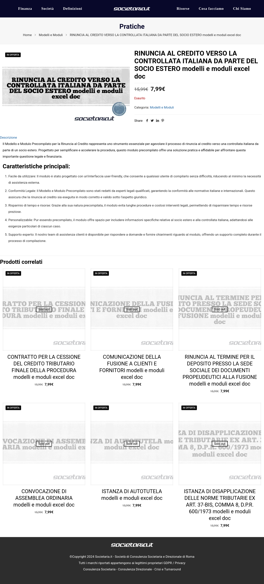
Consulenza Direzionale (135, 569)
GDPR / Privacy (174, 563)
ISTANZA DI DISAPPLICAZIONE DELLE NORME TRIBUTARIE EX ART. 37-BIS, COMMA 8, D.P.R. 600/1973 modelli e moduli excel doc (220, 504)
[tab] (132, 137)
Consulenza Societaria (99, 569)
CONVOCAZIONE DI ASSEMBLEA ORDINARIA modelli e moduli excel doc (44, 498)
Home (27, 35)
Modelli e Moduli (51, 35)
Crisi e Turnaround (167, 569)
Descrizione (8, 137)
